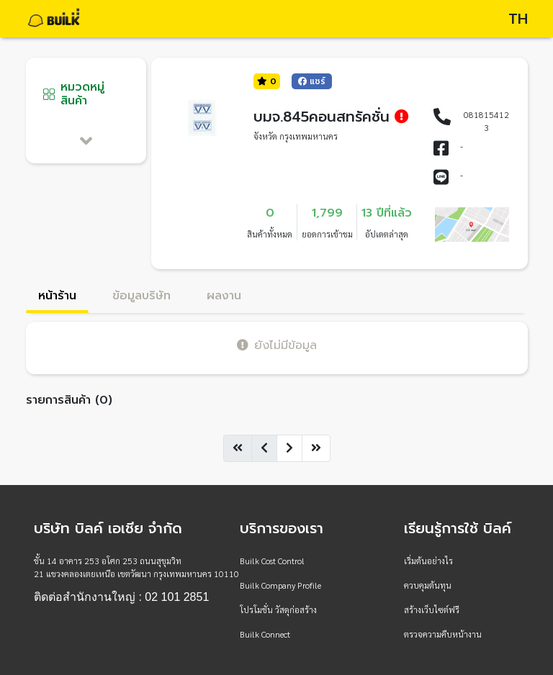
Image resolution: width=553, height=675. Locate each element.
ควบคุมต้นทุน (427, 585)
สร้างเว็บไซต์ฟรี (431, 609)
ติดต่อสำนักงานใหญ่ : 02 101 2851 (121, 597)
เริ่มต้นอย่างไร (428, 560)
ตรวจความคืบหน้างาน (443, 634)
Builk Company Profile (280, 585)
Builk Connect (265, 634)
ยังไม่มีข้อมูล (277, 345)
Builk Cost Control (272, 560)
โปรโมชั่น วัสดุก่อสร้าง (278, 609)
